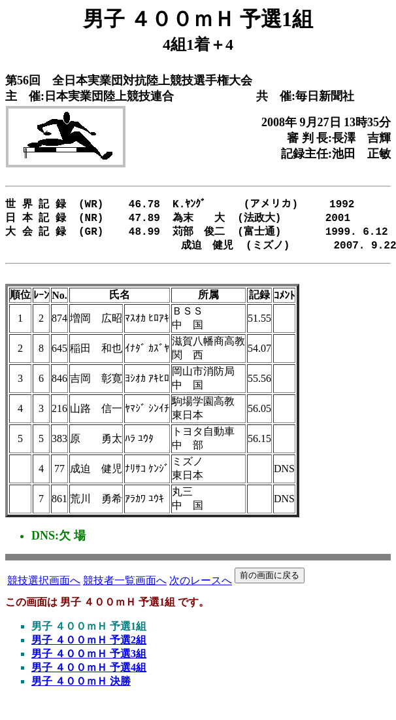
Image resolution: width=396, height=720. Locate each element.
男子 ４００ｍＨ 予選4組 (88, 672)
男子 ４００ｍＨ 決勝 (81, 686)
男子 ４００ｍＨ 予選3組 (88, 658)
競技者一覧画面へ (125, 585)
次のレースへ (200, 585)
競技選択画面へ (43, 585)
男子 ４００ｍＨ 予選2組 (88, 645)
